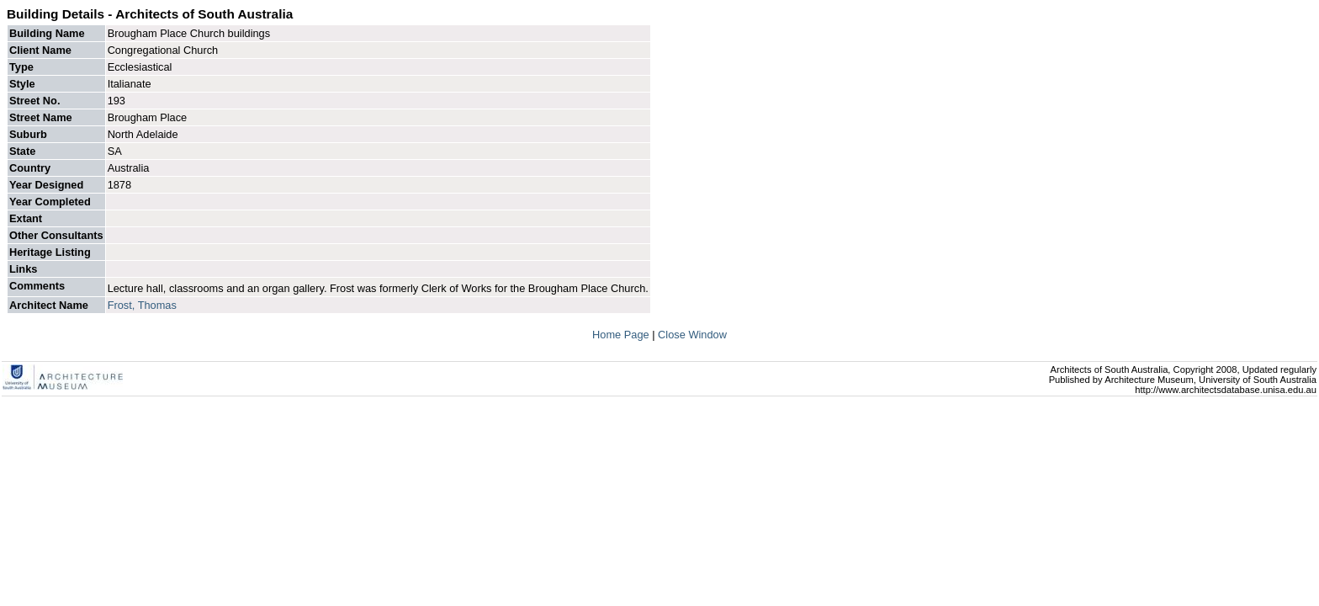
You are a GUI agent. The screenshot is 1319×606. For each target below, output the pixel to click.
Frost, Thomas (142, 305)
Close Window (692, 334)
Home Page (622, 334)
